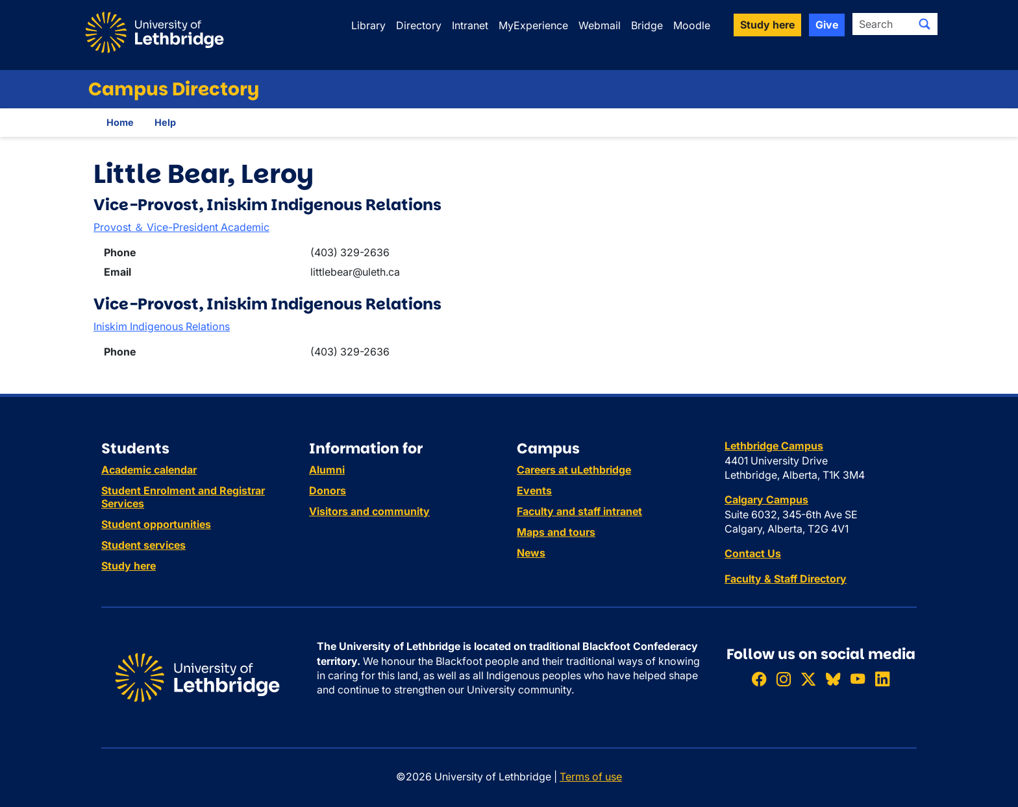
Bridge (647, 25)
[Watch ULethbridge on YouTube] (857, 679)
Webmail (599, 25)
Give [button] (826, 24)
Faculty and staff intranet (579, 511)
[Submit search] (924, 24)
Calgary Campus (766, 499)
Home (120, 122)
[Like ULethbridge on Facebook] (759, 679)
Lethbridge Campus (774, 445)
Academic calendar (149, 469)
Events (534, 490)
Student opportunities (156, 524)
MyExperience (533, 25)
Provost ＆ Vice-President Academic (181, 227)
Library (368, 25)
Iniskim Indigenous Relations (161, 326)
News (531, 552)
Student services (143, 544)
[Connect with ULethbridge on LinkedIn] (882, 679)
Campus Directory (173, 89)
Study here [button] (767, 24)
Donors (327, 490)
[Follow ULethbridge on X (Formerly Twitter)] (808, 679)
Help (165, 122)
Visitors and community (369, 511)
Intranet (470, 25)
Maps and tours (556, 531)
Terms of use (591, 776)
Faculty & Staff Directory (786, 578)
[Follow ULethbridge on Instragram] (783, 679)
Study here (128, 565)
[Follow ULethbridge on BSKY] (833, 679)
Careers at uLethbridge (574, 469)
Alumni (327, 469)
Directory (418, 25)
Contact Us (753, 553)
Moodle (691, 25)
